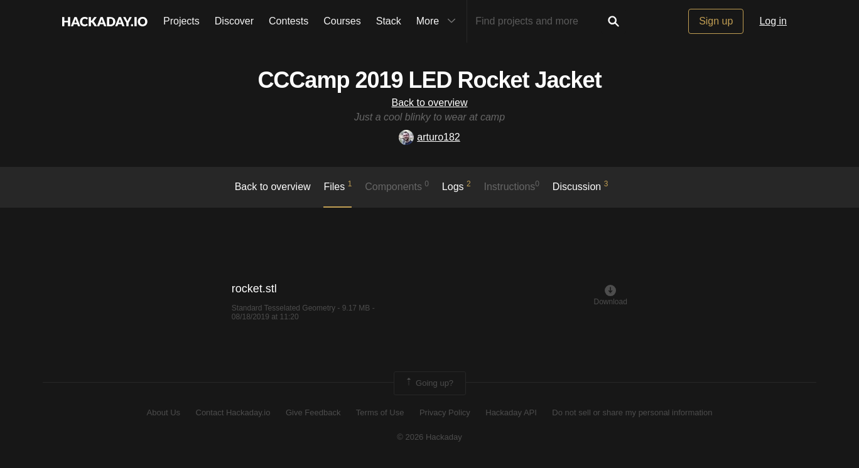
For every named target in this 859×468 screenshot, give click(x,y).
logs (456, 185)
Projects (181, 21)
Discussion (580, 185)
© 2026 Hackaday (429, 437)
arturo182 (429, 137)
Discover (234, 21)
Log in (773, 21)
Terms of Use (380, 412)
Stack (388, 21)
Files (337, 185)
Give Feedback (313, 412)
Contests (288, 21)
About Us (163, 412)
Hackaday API (511, 412)
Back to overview (430, 102)
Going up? (429, 383)
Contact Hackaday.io (233, 412)
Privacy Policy (444, 412)
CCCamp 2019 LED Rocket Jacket (429, 80)
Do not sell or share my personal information (632, 412)
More (439, 21)
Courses (342, 21)
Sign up (716, 21)
